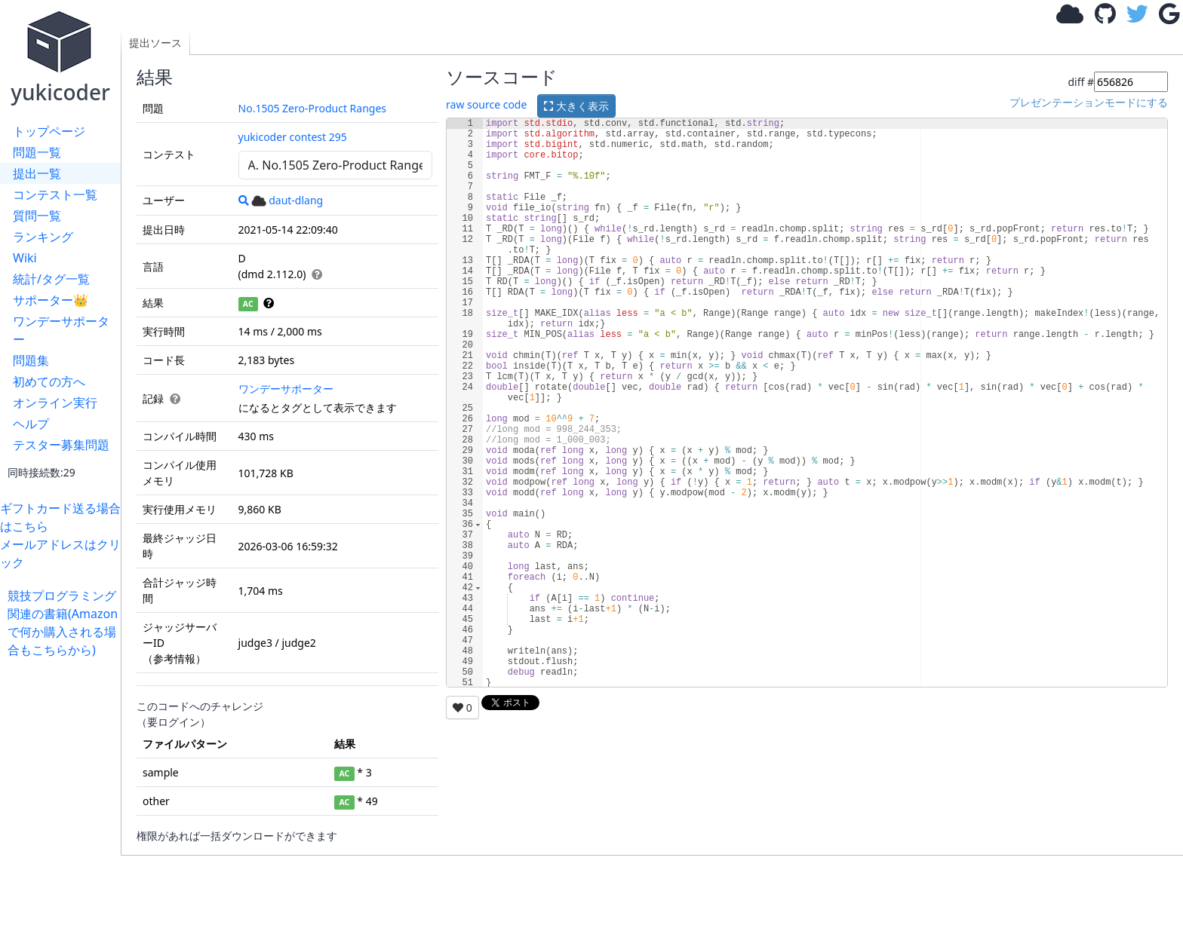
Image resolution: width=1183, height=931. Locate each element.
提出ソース (155, 42)
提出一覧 (37, 173)
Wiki (25, 258)
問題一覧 (37, 152)
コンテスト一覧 (55, 194)
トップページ (49, 131)
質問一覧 (37, 215)
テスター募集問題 (61, 444)
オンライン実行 (55, 402)
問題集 (31, 360)
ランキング (43, 236)
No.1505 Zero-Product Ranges (312, 108)
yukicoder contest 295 (292, 137)
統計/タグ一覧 (51, 279)
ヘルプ (31, 423)
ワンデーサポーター (61, 330)
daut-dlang (287, 200)
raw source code (486, 104)
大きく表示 (576, 106)
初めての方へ (49, 381)
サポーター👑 (50, 300)
